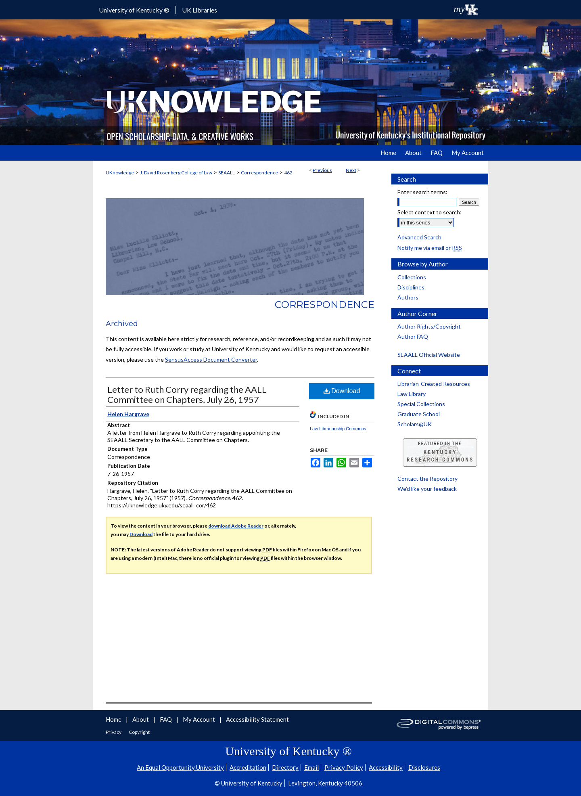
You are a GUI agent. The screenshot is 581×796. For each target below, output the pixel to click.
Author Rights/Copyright (429, 326)
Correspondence (259, 173)
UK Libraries (199, 10)
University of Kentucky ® (134, 10)
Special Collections (421, 403)
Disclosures (424, 767)
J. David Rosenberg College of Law (176, 173)
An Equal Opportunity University (180, 767)
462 (288, 173)
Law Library (411, 393)
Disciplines (410, 287)
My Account (199, 719)
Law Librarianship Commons (338, 428)
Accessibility (386, 767)
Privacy (114, 732)
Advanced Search (419, 237)
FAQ (166, 719)
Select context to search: (429, 212)
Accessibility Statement (257, 719)
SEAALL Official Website (428, 354)
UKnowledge (120, 173)
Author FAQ (412, 336)
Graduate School (418, 414)
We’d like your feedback (427, 488)
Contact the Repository (427, 478)
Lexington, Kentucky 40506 (325, 783)
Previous (322, 170)
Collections (411, 277)
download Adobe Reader (235, 526)
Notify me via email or (429, 247)
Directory (285, 767)
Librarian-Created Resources (433, 383)
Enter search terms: (422, 192)
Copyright (139, 732)
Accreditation (248, 767)
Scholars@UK (414, 424)
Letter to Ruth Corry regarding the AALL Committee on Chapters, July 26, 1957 (187, 394)
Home (114, 719)
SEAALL (226, 173)
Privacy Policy (343, 767)
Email (311, 767)
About (141, 719)
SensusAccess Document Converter (211, 359)
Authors (407, 297)
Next (351, 170)
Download (342, 391)
